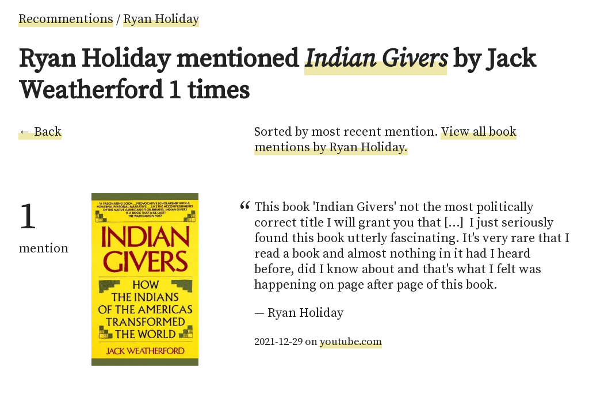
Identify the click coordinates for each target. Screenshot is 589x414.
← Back (40, 132)
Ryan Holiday (161, 19)
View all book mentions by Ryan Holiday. (385, 139)
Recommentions (65, 19)
